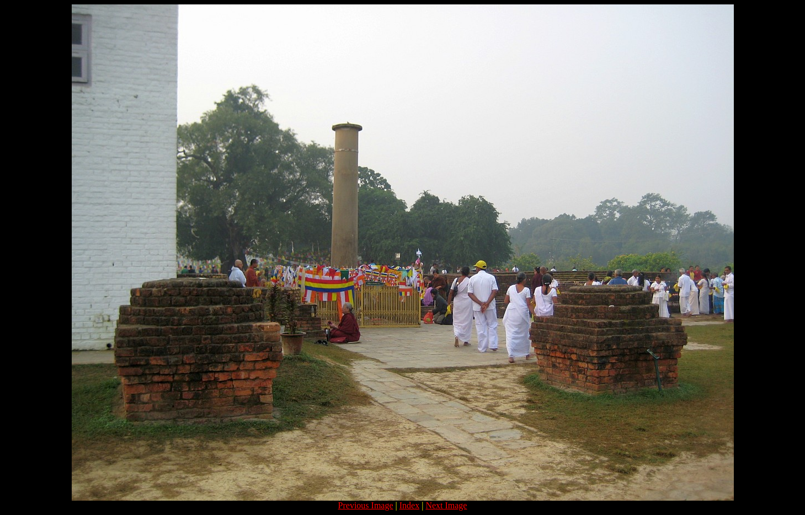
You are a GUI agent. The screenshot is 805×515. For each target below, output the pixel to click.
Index (409, 505)
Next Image (446, 505)
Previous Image (365, 505)
